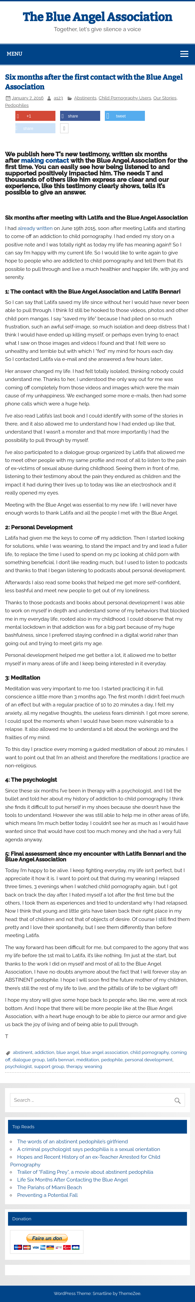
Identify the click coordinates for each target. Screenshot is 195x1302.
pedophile (112, 1059)
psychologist (18, 1066)
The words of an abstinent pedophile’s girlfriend (72, 1142)
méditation (87, 1059)
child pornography (149, 1052)
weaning (93, 1066)
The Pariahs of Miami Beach (49, 1187)
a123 (58, 97)
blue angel (67, 1052)
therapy (74, 1066)
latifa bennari (60, 1059)
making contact (45, 160)
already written (35, 228)
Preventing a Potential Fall (47, 1195)
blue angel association (104, 1052)
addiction (44, 1052)
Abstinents (85, 97)
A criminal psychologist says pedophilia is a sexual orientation (88, 1149)
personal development (149, 1059)
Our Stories (165, 97)
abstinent (23, 1052)
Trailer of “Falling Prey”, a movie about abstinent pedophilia (85, 1172)
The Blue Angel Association (97, 17)
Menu (14, 54)
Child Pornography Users (125, 97)
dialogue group (28, 1059)
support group (49, 1066)
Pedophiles (17, 105)
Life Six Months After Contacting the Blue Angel (72, 1180)
